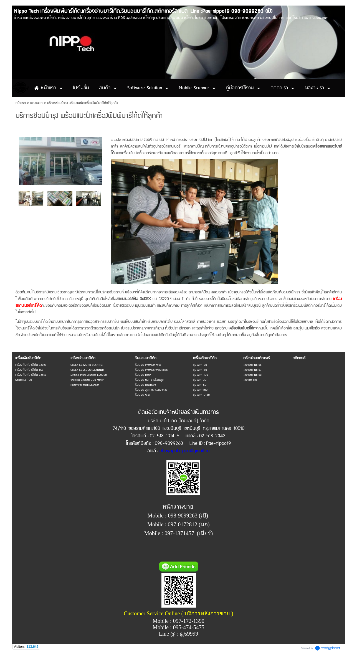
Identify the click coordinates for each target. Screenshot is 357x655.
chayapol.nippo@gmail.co (184, 451)
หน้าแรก (21, 103)
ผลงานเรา (36, 103)
